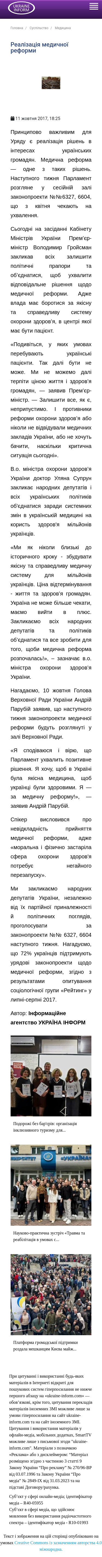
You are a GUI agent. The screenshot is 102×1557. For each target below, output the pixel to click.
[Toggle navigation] (93, 7)
